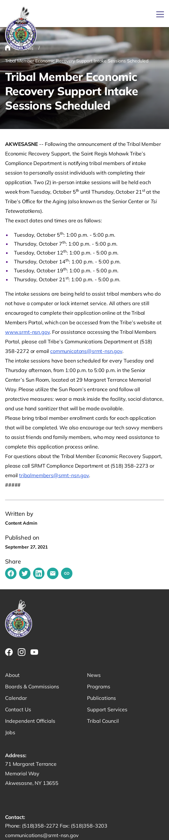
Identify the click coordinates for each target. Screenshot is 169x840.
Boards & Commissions (32, 686)
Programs (98, 686)
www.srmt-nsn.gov (27, 332)
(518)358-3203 (89, 825)
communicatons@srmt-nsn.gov (86, 351)
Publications (101, 698)
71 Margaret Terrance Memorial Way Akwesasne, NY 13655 (31, 773)
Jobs (10, 732)
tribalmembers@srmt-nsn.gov (54, 475)
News (94, 675)
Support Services (107, 709)
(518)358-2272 (41, 825)
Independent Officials (30, 721)
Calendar (16, 698)
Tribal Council (103, 721)
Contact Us (18, 709)
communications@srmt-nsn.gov (42, 835)
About (12, 675)
